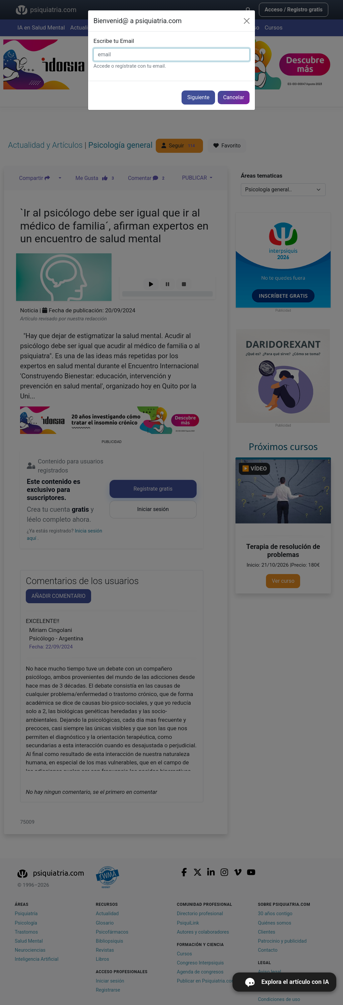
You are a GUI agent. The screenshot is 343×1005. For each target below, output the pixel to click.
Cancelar (233, 97)
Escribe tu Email (113, 41)
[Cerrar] (246, 20)
